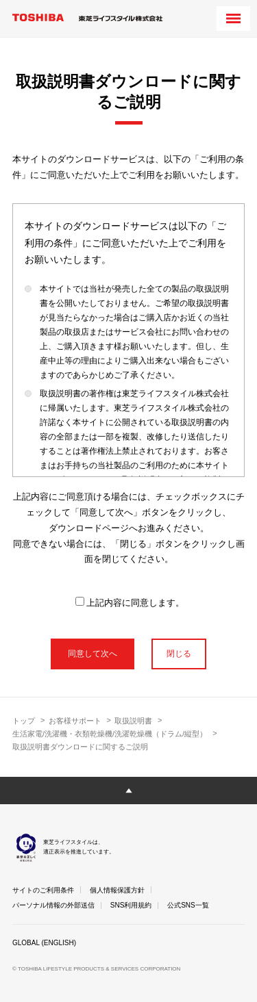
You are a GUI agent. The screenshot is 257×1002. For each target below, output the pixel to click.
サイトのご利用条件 (43, 890)
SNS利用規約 (131, 905)
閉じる (179, 653)
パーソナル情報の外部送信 (53, 905)
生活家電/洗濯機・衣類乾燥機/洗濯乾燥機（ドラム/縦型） (109, 734)
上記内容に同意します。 (129, 602)
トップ (23, 721)
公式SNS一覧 (188, 905)
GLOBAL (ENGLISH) (44, 943)
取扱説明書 (133, 721)
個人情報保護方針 (117, 890)
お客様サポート (75, 721)
